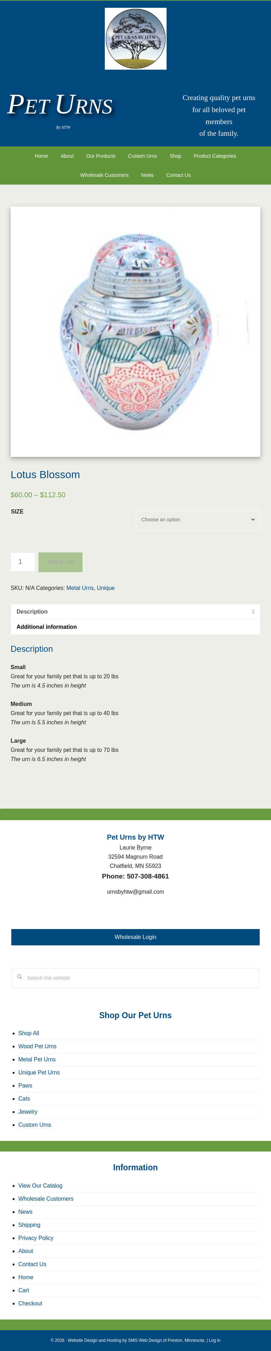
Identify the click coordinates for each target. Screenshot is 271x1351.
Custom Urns (34, 1125)
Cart (23, 1290)
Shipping (29, 1225)
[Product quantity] (23, 562)
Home (26, 1277)
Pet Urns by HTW (135, 39)
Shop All (28, 1033)
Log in (215, 1340)
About (25, 1251)
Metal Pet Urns (37, 1059)
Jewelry (27, 1112)
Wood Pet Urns (37, 1046)
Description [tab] (32, 612)
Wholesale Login (135, 937)
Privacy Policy (36, 1238)
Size (17, 512)
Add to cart (60, 562)
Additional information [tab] (47, 627)
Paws (25, 1086)
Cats (24, 1099)
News (25, 1212)
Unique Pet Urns (39, 1072)
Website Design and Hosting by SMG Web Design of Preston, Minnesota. (136, 1340)
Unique (106, 588)
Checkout (30, 1303)
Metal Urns (80, 588)
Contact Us (32, 1264)
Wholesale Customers (46, 1199)
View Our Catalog (40, 1186)
